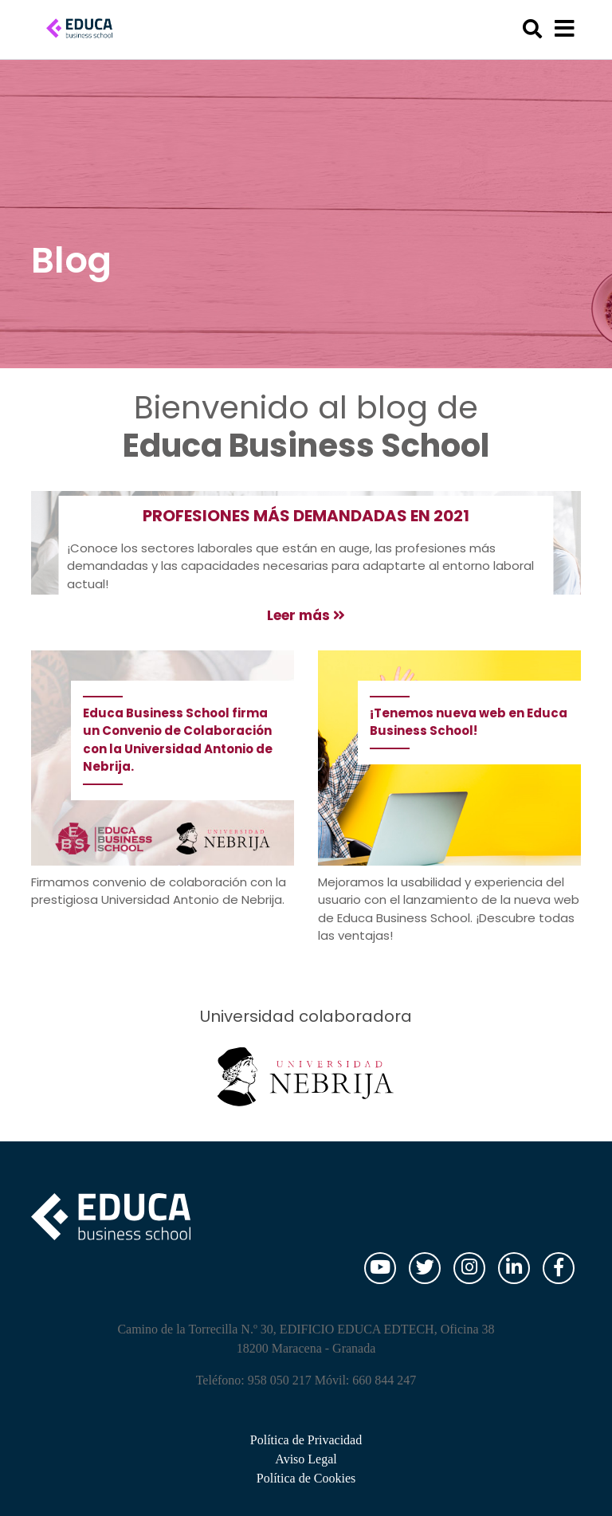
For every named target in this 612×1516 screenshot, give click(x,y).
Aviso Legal (305, 1459)
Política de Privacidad (306, 1440)
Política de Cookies (306, 1478)
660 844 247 (384, 1380)
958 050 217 (280, 1380)
